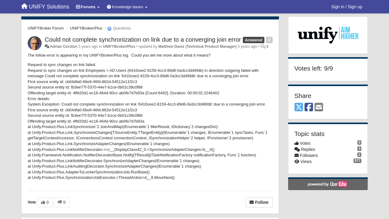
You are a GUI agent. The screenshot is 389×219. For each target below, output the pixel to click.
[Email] (319, 107)
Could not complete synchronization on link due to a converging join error (143, 39)
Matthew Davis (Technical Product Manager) (197, 46)
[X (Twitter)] (298, 107)
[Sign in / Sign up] (347, 7)
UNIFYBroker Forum (46, 28)
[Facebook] (309, 107)
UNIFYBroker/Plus (86, 28)
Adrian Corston (63, 46)
